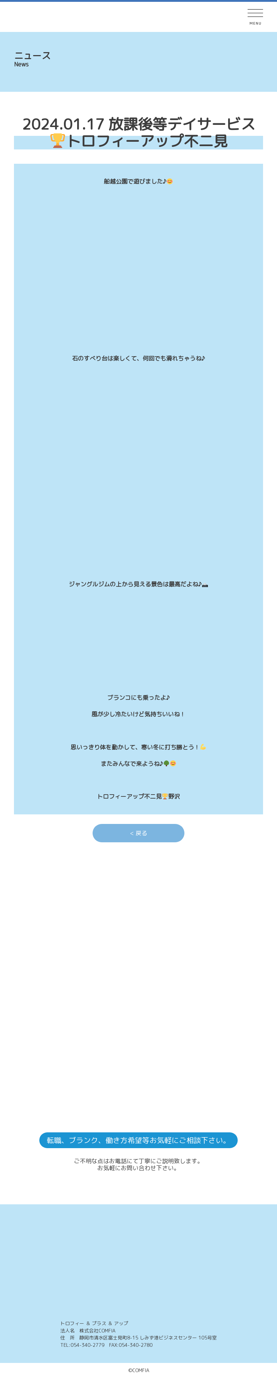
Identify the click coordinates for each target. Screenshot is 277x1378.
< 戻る (138, 833)
